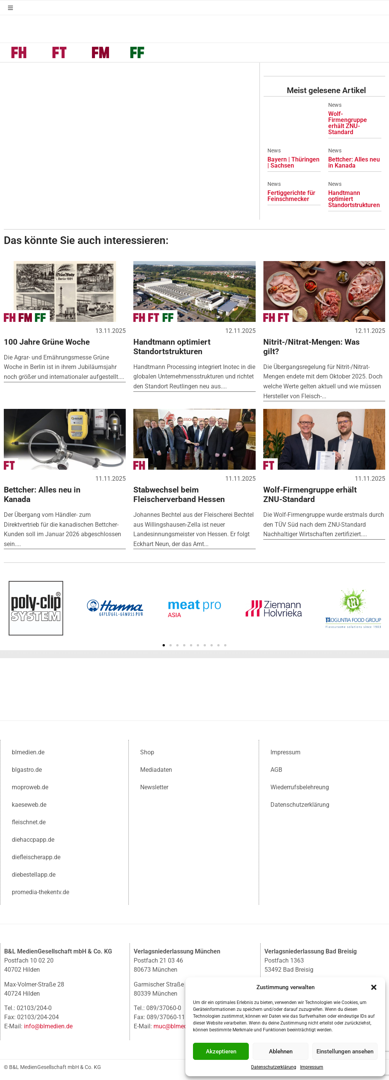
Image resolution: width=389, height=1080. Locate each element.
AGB (276, 769)
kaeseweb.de (29, 804)
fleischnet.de (29, 821)
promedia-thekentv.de (40, 891)
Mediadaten (156, 769)
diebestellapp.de (33, 873)
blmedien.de (28, 751)
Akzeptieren (221, 1051)
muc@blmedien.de (178, 1025)
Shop (147, 751)
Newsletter (154, 786)
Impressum (311, 1067)
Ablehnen (281, 1051)
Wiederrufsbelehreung (299, 786)
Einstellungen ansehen (344, 1051)
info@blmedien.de (48, 1025)
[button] (374, 987)
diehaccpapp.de (33, 838)
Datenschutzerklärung (273, 1067)
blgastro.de (27, 769)
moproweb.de (30, 786)
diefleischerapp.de (36, 856)
